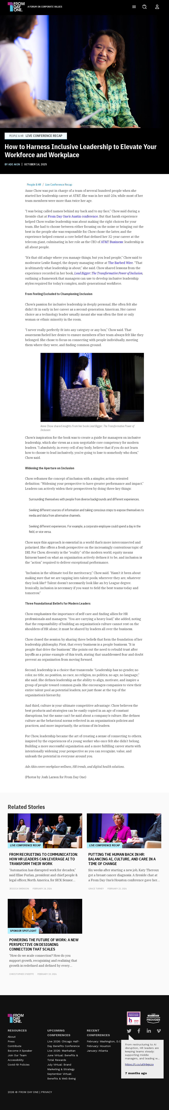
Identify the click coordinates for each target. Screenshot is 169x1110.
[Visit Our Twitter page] (129, 1031)
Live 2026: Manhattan (61, 1050)
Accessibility (16, 1059)
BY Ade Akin (12, 164)
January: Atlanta (97, 1050)
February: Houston (99, 1046)
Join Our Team (17, 1055)
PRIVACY (46, 1092)
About (12, 1036)
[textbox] (84, 484)
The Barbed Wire (120, 263)
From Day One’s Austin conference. (73, 216)
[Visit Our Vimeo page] (159, 1031)
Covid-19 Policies (19, 1064)
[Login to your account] (157, 7)
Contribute (14, 1046)
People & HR (34, 184)
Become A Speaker (20, 1050)
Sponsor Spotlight (23, 931)
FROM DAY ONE (29, 1092)
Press (11, 1041)
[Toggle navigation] (134, 7)
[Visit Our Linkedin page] (149, 1031)
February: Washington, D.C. (104, 1041)
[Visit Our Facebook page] (138, 1031)
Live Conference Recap (58, 184)
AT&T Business (112, 242)
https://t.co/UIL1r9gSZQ (139, 1064)
